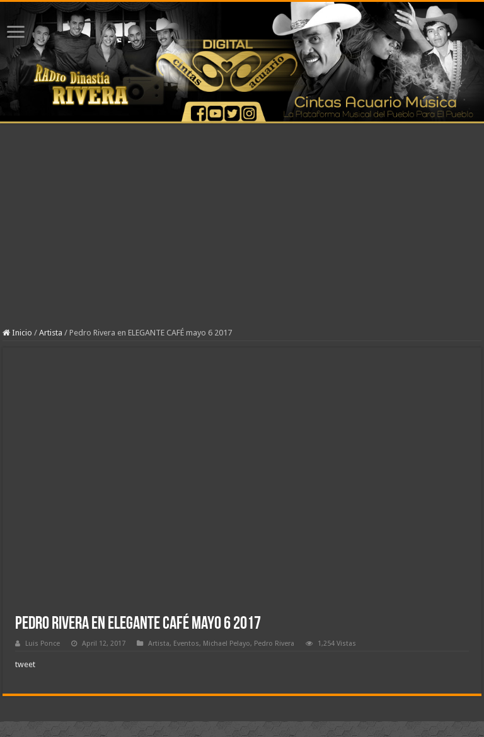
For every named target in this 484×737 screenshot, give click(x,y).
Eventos (186, 643)
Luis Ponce (42, 643)
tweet (25, 664)
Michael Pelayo (226, 643)
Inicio (17, 332)
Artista (50, 332)
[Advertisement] (242, 233)
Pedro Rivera (274, 643)
